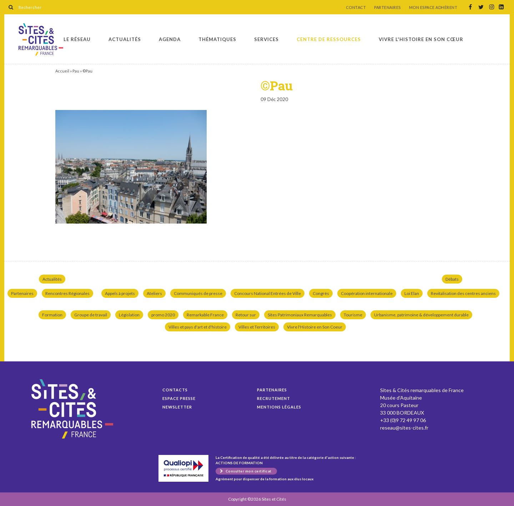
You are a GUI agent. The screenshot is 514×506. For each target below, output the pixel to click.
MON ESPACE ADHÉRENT (433, 7)
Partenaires (22, 293)
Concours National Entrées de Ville (267, 293)
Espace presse (179, 398)
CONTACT (356, 7)
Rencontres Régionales (67, 293)
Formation (52, 314)
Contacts (175, 389)
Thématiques (217, 39)
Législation (129, 314)
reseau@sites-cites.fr (404, 428)
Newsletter (177, 407)
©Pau (41, 39)
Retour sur (246, 314)
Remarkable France (205, 314)
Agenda (170, 39)
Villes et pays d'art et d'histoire (197, 327)
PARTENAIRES (387, 7)
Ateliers (154, 293)
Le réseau (77, 39)
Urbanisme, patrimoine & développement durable (421, 314)
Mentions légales (279, 407)
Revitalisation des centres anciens (463, 293)
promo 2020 (163, 314)
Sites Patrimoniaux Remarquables (300, 314)
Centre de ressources (329, 39)
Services (266, 39)
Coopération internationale (367, 293)
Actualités (125, 39)
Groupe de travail (90, 314)
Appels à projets (120, 293)
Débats (452, 279)
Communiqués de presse (198, 293)
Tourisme (353, 314)
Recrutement (273, 398)
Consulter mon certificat (249, 471)
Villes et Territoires (256, 327)
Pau (75, 71)
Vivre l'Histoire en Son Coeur (314, 327)
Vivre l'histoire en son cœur (421, 39)
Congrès (321, 293)
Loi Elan (411, 293)
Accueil (62, 71)
